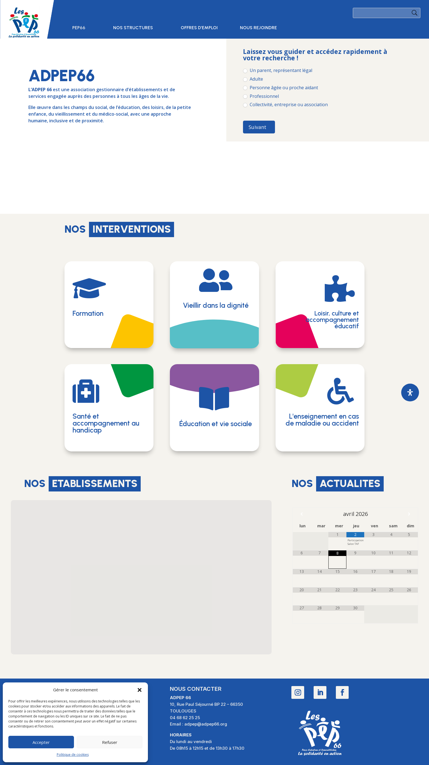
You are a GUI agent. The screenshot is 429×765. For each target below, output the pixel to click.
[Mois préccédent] (302, 513)
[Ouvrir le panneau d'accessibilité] (410, 392)
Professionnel (261, 96)
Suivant (257, 127)
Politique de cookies (73, 754)
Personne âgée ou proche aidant (280, 88)
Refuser (109, 742)
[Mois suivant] (409, 513)
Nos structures (133, 28)
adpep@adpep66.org (205, 724)
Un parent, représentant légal (277, 70)
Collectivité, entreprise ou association (285, 105)
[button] (139, 690)
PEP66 (78, 28)
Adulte (253, 79)
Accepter (41, 742)
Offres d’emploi (199, 28)
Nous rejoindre (258, 28)
